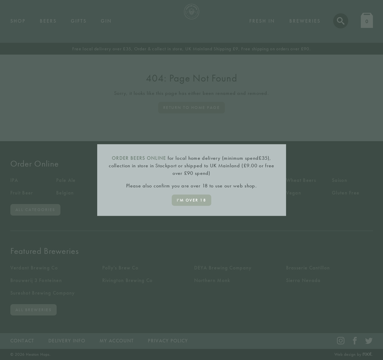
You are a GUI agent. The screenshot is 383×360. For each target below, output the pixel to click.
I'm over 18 (191, 200)
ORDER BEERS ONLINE (139, 158)
